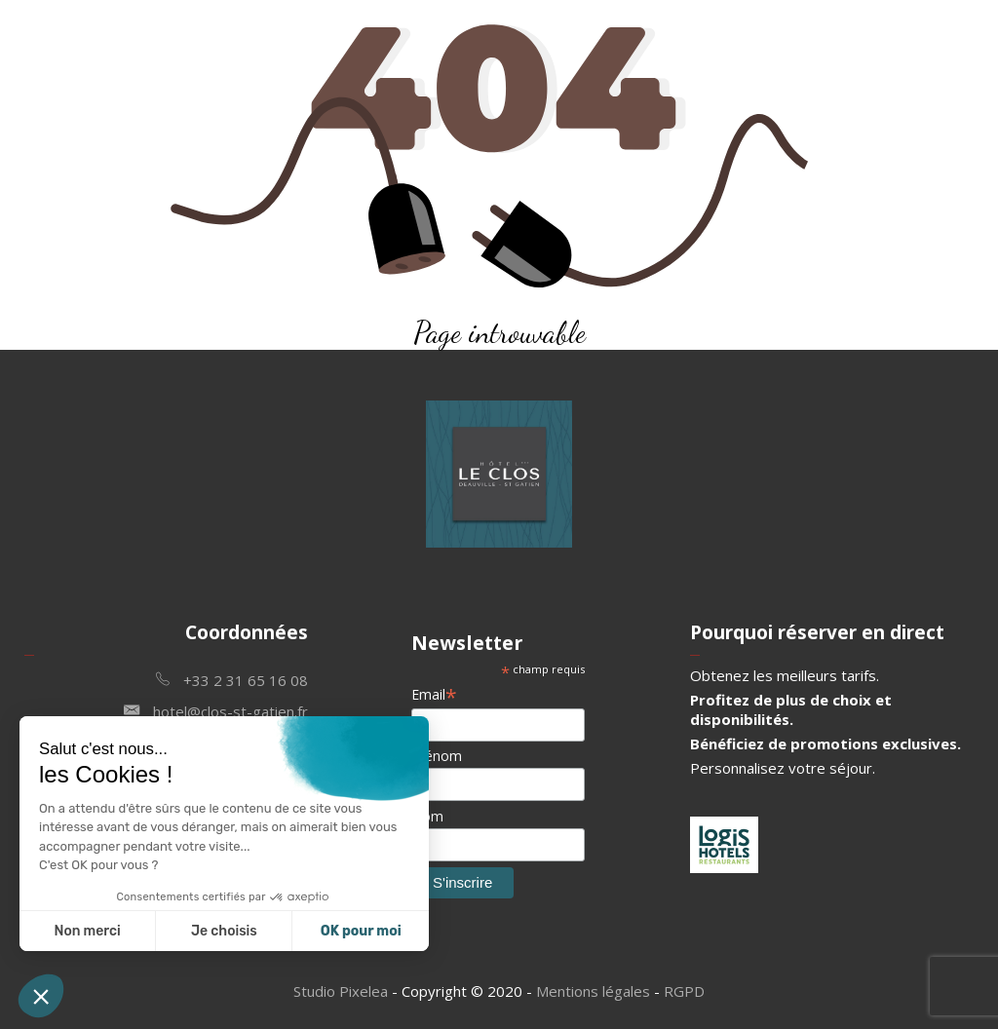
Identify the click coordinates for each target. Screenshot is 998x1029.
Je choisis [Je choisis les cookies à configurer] (224, 931)
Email (434, 694)
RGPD (684, 991)
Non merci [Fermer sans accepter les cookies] (87, 931)
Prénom (436, 755)
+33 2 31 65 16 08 (232, 679)
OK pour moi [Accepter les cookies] (361, 931)
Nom (427, 816)
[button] (41, 995)
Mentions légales (593, 991)
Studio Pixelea (340, 991)
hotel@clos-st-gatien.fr (216, 710)
